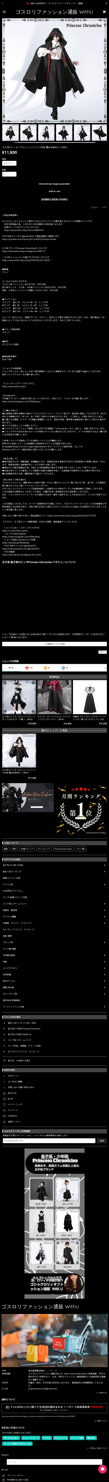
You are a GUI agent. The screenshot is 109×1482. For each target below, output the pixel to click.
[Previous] (3, 71)
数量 (4, 170)
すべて (11, 668)
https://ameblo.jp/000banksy (16, 543)
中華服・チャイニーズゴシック (17, 923)
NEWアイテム (9, 981)
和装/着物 (7, 936)
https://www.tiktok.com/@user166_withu (21, 555)
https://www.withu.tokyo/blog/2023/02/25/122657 (26, 260)
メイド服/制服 (9, 949)
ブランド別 (8, 942)
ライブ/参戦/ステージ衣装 (15, 897)
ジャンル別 (8, 884)
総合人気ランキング (12, 871)
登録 (102, 1141)
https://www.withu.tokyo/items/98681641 (24, 230)
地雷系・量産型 (10, 910)
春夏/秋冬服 (8, 987)
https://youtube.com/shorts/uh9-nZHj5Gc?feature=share (29, 239)
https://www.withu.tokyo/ (14, 386)
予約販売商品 (9, 955)
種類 (4, 159)
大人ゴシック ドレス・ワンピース (18, 929)
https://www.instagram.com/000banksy (21, 537)
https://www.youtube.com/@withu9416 (20, 549)
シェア (104, 207)
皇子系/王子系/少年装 (13, 865)
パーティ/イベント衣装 (13, 1007)
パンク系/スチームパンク (14, 904)
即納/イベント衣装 (11, 878)
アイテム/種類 (9, 917)
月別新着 (7, 974)
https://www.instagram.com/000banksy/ (21, 401)
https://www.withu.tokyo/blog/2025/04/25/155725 (72, 516)
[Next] (105, 71)
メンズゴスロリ (10, 968)
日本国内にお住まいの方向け (54, 199)
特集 (5, 962)
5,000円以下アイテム (12, 891)
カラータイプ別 (10, 994)
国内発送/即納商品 (11, 1000)
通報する (102, 652)
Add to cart (54, 191)
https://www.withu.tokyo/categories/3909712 (23, 251)
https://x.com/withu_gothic (15, 531)
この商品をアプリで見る (54, 644)
